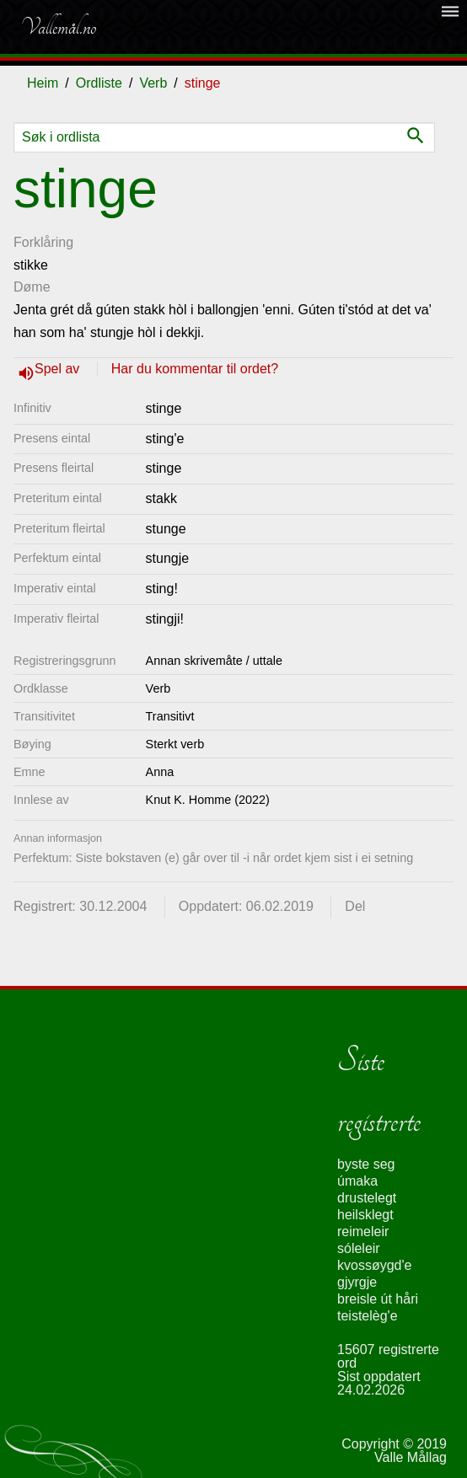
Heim (42, 83)
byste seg (366, 1164)
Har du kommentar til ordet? (194, 368)
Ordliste (99, 83)
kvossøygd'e (374, 1265)
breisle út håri (377, 1299)
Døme (32, 287)
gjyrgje (357, 1282)
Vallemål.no (58, 26)
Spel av (59, 368)
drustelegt (366, 1198)
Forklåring (43, 242)
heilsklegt (365, 1215)
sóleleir (358, 1248)
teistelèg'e (367, 1316)
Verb (153, 83)
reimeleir (363, 1231)
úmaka (357, 1181)
